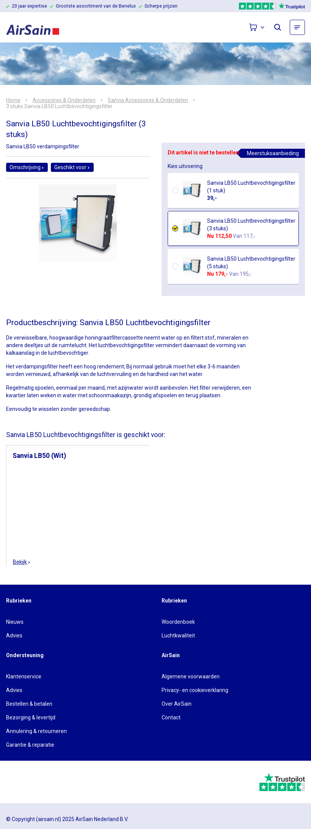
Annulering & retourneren (36, 731)
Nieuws (15, 622)
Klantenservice (23, 676)
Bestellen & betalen (29, 704)
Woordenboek (178, 622)
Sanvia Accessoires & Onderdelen (148, 100)
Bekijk (22, 562)
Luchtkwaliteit (178, 635)
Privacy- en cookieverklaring (195, 690)
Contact (171, 717)
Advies (14, 635)
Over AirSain (177, 704)
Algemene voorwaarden (191, 676)
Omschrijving (26, 167)
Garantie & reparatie (30, 745)
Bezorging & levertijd (30, 717)
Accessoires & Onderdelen (64, 100)
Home (13, 100)
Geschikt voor (72, 167)
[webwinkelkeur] (27, 782)
